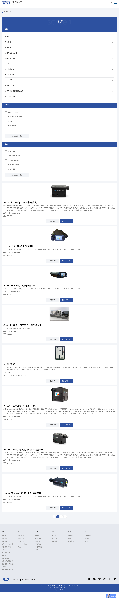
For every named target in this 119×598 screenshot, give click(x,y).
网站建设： (57, 589)
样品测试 (54, 535)
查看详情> (53, 221)
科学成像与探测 (10, 58)
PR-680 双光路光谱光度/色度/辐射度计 (22, 493)
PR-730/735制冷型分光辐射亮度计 (20, 406)
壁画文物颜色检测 (14, 156)
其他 (36, 549)
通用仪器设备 (9, 74)
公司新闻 (71, 535)
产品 (9, 11)
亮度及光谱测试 (13, 164)
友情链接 (25, 579)
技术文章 (21, 538)
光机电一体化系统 (11, 96)
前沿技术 (21, 535)
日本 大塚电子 (13, 125)
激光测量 (8, 42)
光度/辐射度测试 (13, 160)
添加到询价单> (66, 221)
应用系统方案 (9, 69)
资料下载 (21, 541)
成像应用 (38, 538)
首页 (5, 11)
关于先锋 (88, 535)
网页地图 (15, 579)
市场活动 (71, 538)
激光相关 (38, 535)
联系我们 (88, 538)
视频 (19, 547)
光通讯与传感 (9, 47)
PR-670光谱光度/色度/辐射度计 (18, 246)
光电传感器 (9, 80)
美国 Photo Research (15, 117)
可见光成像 (12, 151)
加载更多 (15, 136)
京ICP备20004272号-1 (62, 587)
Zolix (10, 121)
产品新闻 (71, 541)
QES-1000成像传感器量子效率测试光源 (22, 325)
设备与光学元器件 (11, 53)
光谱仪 (7, 64)
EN (111, 3)
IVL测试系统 (9, 364)
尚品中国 (62, 589)
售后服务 (54, 541)
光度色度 (38, 541)
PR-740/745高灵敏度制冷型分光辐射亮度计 (24, 449)
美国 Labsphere (13, 112)
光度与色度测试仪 (11, 85)
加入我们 (88, 541)
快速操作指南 (22, 544)
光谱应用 (38, 544)
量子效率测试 (12, 169)
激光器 (7, 36)
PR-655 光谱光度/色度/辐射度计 (19, 285)
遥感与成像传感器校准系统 (14, 91)
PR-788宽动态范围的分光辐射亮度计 (21, 202)
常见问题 (54, 538)
